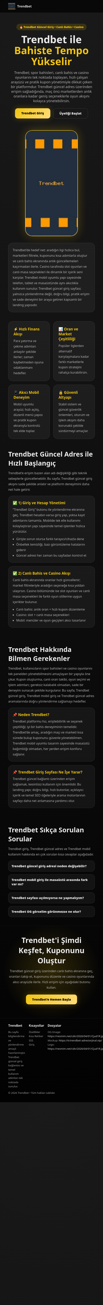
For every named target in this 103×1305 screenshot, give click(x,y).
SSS (31, 1040)
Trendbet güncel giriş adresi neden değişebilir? (49, 866)
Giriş (31, 1044)
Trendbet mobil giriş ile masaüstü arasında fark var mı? (50, 882)
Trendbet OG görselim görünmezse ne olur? (46, 911)
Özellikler (34, 1032)
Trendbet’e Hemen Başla (51, 999)
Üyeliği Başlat (70, 113)
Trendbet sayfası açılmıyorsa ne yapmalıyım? (48, 898)
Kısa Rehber (36, 1036)
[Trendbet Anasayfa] (20, 6)
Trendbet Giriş (32, 113)
